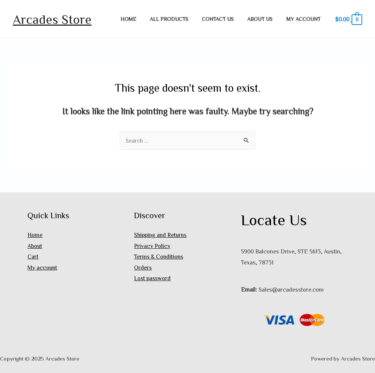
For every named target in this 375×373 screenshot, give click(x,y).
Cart (32, 257)
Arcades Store (52, 18)
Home (142, 19)
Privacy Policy (152, 246)
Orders (143, 268)
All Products (179, 19)
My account (305, 19)
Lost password (153, 278)
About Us (264, 19)
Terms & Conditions (159, 257)
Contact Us (225, 19)
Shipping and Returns (161, 235)
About (34, 246)
